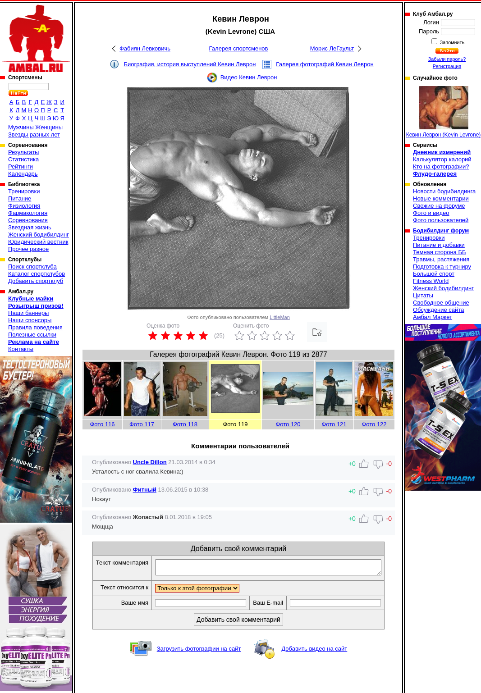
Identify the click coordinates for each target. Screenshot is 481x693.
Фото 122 (374, 424)
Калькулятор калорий (442, 159)
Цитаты (423, 295)
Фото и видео (431, 213)
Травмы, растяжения (441, 259)
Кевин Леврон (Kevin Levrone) (443, 112)
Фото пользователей (440, 220)
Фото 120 (287, 424)
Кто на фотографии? (441, 166)
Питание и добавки (439, 245)
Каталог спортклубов (36, 273)
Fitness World (431, 281)
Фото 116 (102, 424)
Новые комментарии (441, 198)
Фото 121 (333, 424)
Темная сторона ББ (439, 252)
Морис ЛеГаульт (332, 48)
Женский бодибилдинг (38, 234)
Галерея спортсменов (238, 48)
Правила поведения (35, 327)
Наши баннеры (28, 313)
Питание (19, 198)
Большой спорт (433, 273)
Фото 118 (185, 424)
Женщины (49, 127)
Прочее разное (28, 249)
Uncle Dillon (150, 462)
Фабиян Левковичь (144, 48)
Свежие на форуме (439, 205)
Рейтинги (20, 166)
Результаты (23, 152)
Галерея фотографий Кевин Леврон (324, 64)
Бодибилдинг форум (441, 231)
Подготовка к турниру (442, 266)
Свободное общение (441, 302)
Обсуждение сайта (438, 309)
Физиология (24, 205)
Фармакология (27, 213)
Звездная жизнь (29, 227)
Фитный (144, 489)
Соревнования (28, 220)
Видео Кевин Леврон (248, 77)
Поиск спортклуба (32, 266)
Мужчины (21, 127)
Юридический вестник (38, 241)
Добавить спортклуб (35, 281)
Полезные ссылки (32, 334)
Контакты (20, 349)
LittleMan (280, 317)
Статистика (23, 159)
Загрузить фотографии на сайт (199, 651)
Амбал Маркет (432, 317)
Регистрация (447, 66)
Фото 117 (141, 424)
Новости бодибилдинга (444, 191)
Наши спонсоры (29, 320)
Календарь (23, 173)
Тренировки (24, 191)
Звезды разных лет (34, 134)
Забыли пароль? (447, 59)
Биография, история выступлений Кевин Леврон (190, 64)
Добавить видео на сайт (314, 651)
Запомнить (452, 42)
